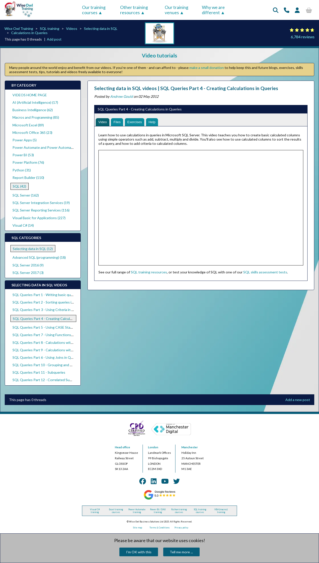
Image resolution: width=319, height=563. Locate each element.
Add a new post (297, 400)
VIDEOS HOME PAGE (29, 95)
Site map (137, 527)
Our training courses (94, 10)
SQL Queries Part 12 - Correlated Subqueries (47, 380)
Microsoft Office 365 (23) (32, 132)
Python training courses (179, 510)
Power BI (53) (23, 155)
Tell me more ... (181, 552)
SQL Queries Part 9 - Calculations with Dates (47, 350)
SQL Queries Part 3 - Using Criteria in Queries (48, 309)
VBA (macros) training (221, 510)
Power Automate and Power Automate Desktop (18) (54, 147)
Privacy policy (181, 527)
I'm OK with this (139, 552)
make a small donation (206, 67)
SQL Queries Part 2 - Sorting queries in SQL (46, 302)
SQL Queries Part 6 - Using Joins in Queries (46, 357)
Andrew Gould (121, 96)
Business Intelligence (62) (32, 110)
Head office (122, 447)
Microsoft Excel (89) (28, 125)
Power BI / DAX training (158, 510)
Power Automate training (137, 510)
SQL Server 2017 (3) (28, 272)
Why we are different (213, 10)
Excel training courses (116, 510)
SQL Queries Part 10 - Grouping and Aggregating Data (55, 365)
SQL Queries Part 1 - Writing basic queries (45, 295)
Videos (71, 28)
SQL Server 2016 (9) (28, 265)
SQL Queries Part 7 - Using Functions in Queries (50, 335)
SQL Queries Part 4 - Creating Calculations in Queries (55, 318)
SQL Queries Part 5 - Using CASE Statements (48, 327)
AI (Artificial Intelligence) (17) (35, 102)
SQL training (49, 28)
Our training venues (176, 10)
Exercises (136, 122)
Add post (54, 39)
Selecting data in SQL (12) (33, 249)
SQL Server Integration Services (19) (41, 203)
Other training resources (134, 10)
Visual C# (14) (23, 225)
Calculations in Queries (29, 33)
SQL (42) (19, 186)
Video (102, 122)
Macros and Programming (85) (35, 117)
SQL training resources (149, 272)
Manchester (189, 447)
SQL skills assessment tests (265, 272)
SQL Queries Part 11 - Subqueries (38, 372)
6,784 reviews (303, 36)
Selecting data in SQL (100, 28)
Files (118, 122)
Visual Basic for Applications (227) (39, 218)
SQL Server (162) (25, 195)
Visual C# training (95, 510)
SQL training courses (200, 510)
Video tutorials (159, 55)
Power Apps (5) (24, 140)
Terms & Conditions (160, 527)
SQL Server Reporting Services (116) (41, 210)
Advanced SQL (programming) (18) (39, 257)
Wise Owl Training (18, 28)
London (153, 447)
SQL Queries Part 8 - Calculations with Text (46, 342)
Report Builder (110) (28, 177)
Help (154, 122)
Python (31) (21, 170)
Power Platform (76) (28, 162)
